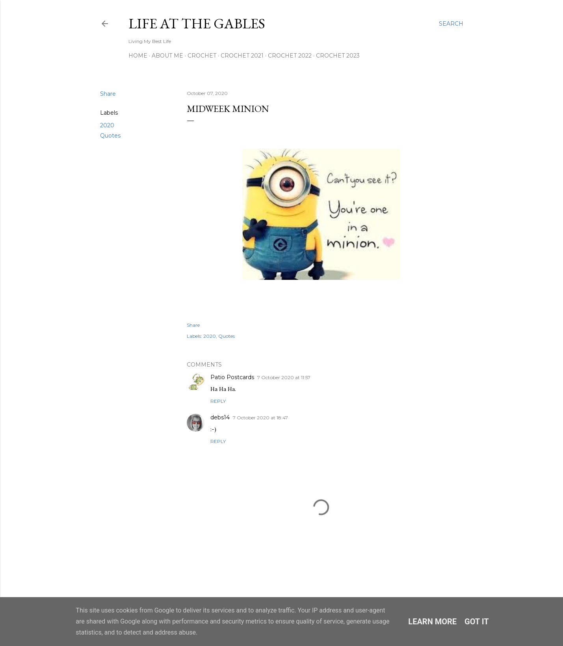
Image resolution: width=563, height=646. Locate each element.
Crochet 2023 (338, 55)
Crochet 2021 (242, 55)
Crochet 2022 (290, 55)
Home (137, 55)
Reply (218, 401)
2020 (107, 125)
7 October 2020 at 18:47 (260, 418)
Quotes (110, 135)
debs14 (220, 417)
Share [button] (108, 93)
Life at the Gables (196, 23)
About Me (167, 55)
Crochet (202, 55)
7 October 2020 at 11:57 (283, 377)
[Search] (451, 23)
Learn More (432, 621)
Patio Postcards (232, 377)
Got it (477, 621)
